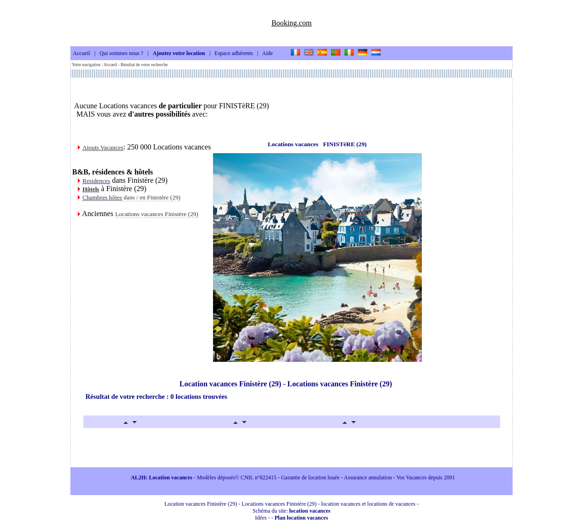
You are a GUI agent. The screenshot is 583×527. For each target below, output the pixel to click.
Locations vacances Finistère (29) (157, 214)
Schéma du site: (292, 511)
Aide (267, 53)
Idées (261, 518)
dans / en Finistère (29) (131, 197)
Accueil (81, 53)
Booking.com (291, 23)
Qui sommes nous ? (121, 53)
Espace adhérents (233, 53)
